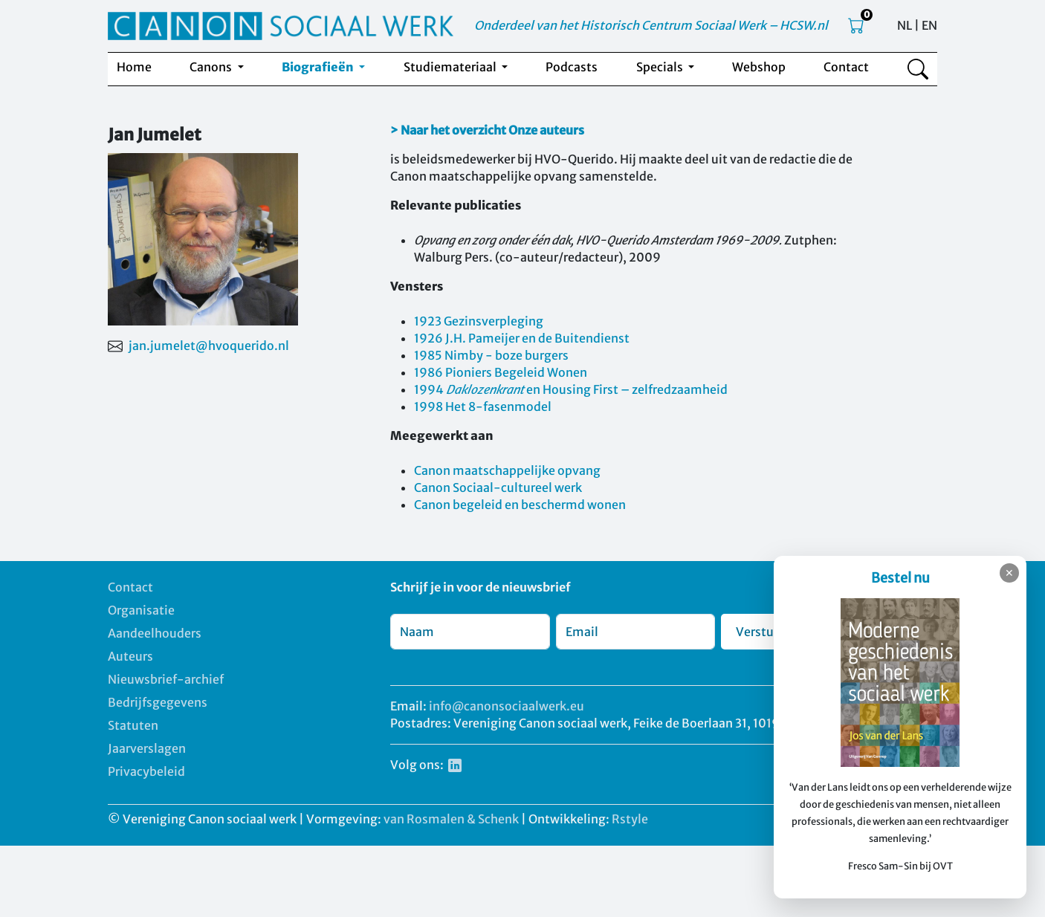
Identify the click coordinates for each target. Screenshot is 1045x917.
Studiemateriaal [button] (451, 66)
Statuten (133, 725)
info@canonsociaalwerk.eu (506, 706)
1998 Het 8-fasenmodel (482, 406)
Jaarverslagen (147, 748)
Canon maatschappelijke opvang (507, 470)
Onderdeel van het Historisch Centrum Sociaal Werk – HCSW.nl (651, 25)
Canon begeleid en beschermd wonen (520, 504)
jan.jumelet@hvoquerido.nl (209, 345)
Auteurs (130, 656)
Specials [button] (660, 66)
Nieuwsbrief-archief (166, 679)
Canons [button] (212, 66)
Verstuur (761, 631)
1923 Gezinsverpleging (478, 321)
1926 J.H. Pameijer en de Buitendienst (522, 338)
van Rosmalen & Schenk (451, 818)
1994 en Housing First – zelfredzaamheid (571, 389)
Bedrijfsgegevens (157, 702)
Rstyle (630, 818)
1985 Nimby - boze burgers (491, 355)
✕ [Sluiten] (1009, 573)
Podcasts (572, 66)
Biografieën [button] (319, 66)
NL (904, 25)
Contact (846, 66)
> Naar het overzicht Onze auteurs (487, 130)
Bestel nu (900, 577)
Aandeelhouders (154, 633)
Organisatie (141, 610)
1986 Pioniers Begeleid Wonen (500, 372)
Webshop (759, 66)
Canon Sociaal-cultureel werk (498, 487)
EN (929, 25)
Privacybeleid (146, 771)
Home (134, 66)
